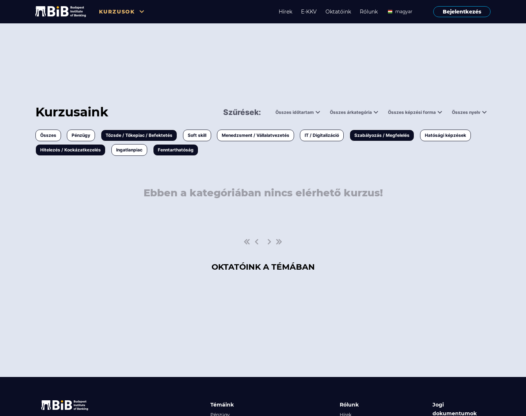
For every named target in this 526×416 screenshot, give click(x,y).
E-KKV (309, 11)
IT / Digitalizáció (322, 135)
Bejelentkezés (462, 11)
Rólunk (369, 11)
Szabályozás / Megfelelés (381, 135)
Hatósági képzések (445, 135)
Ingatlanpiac (129, 150)
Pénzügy (81, 135)
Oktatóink (338, 11)
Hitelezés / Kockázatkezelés (70, 150)
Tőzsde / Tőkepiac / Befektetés (139, 135)
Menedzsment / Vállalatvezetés (255, 135)
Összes (48, 135)
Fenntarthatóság (176, 150)
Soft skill (197, 135)
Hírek (285, 11)
